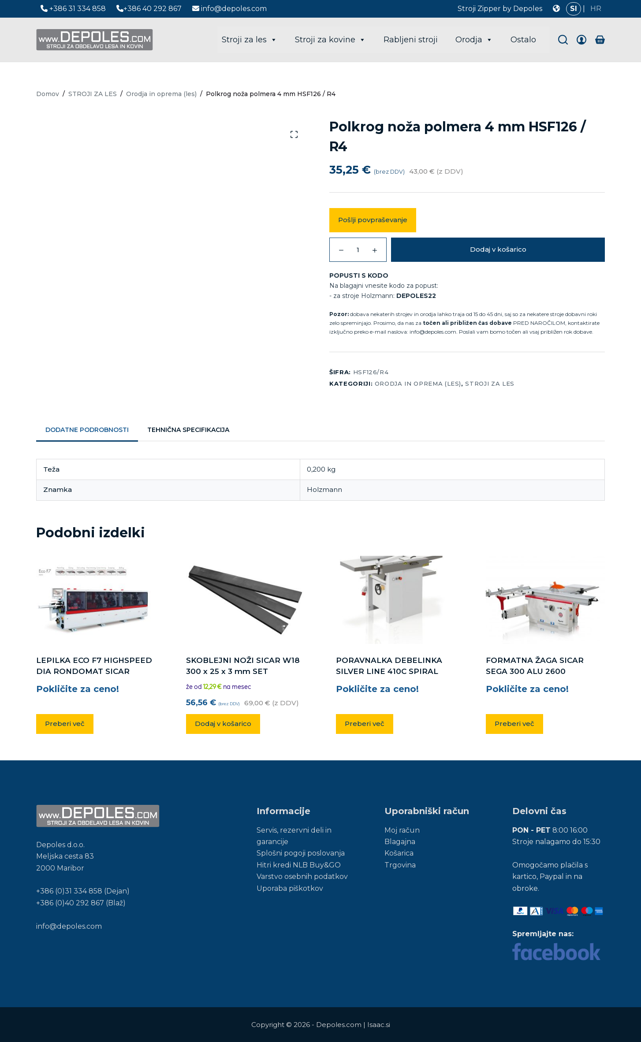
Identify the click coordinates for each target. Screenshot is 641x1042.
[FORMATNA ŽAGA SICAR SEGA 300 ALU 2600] (545, 600)
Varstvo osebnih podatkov (302, 876)
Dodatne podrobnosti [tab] (87, 430)
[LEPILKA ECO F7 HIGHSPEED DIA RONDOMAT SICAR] (95, 600)
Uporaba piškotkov (290, 888)
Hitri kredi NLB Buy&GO (299, 865)
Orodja (474, 39)
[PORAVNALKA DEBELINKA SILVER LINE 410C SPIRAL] (395, 600)
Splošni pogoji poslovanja (301, 853)
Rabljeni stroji (411, 40)
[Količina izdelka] (358, 250)
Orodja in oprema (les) (418, 383)
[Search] (563, 40)
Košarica (399, 853)
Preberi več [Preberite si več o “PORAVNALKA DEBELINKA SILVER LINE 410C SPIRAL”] (364, 723)
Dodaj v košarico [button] (223, 723)
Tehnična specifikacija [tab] (188, 430)
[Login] (581, 40)
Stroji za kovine (330, 39)
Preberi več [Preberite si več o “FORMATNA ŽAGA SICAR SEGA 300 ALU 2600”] (514, 723)
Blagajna (399, 841)
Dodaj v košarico (498, 249)
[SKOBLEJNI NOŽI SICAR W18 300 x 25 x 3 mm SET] (245, 600)
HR (595, 8)
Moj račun (402, 830)
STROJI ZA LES (489, 383)
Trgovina (400, 865)
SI (573, 8)
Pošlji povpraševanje (372, 220)
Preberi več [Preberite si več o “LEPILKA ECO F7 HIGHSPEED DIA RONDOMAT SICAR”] (65, 723)
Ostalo (523, 40)
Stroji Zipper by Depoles (500, 8)
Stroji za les (249, 39)
